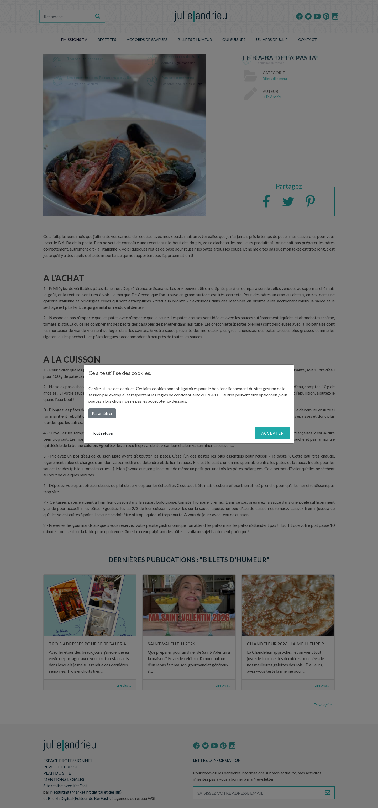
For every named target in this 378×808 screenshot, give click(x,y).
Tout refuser (103, 432)
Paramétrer (102, 413)
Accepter (272, 433)
